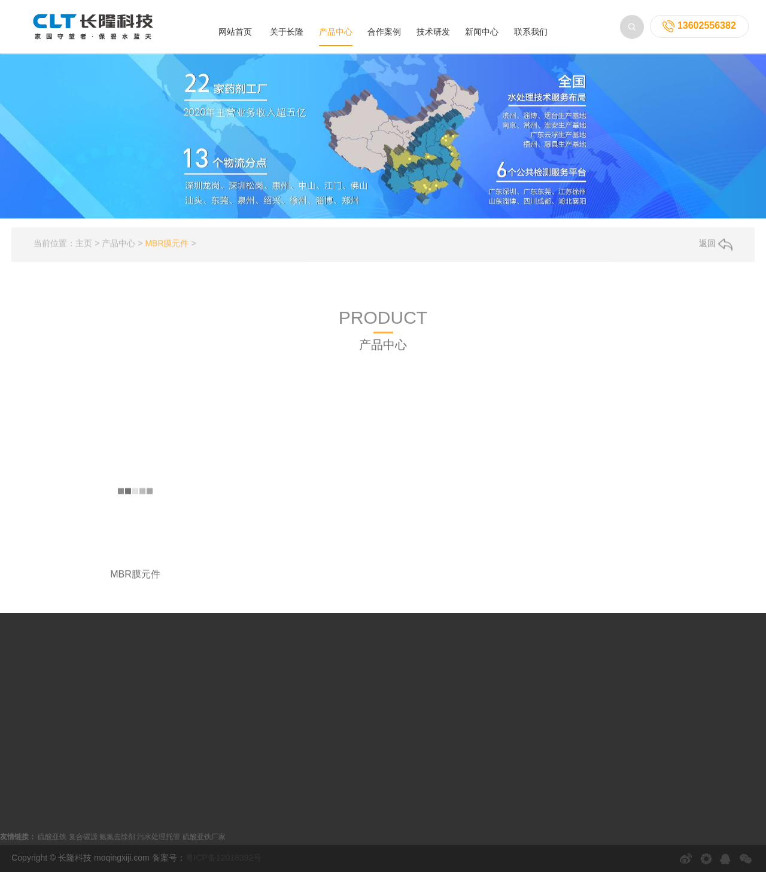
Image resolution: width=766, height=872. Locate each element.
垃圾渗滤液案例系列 (219, 675)
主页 (83, 250)
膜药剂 (475, 356)
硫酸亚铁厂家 (204, 836)
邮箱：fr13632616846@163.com (516, 791)
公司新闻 (327, 675)
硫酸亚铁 (52, 836)
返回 (715, 251)
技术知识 (327, 713)
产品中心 (335, 32)
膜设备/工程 (423, 356)
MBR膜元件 (167, 250)
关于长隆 (286, 32)
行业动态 (327, 694)
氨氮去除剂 (117, 836)
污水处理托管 (158, 836)
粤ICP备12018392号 (224, 857)
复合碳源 (83, 836)
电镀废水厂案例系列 (219, 713)
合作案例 (384, 32)
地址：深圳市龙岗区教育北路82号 (518, 810)
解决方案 (327, 751)
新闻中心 (481, 32)
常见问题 (327, 732)
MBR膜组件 (361, 356)
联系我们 (531, 32)
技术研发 (433, 32)
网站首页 (235, 32)
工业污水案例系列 (215, 694)
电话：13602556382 (493, 772)
